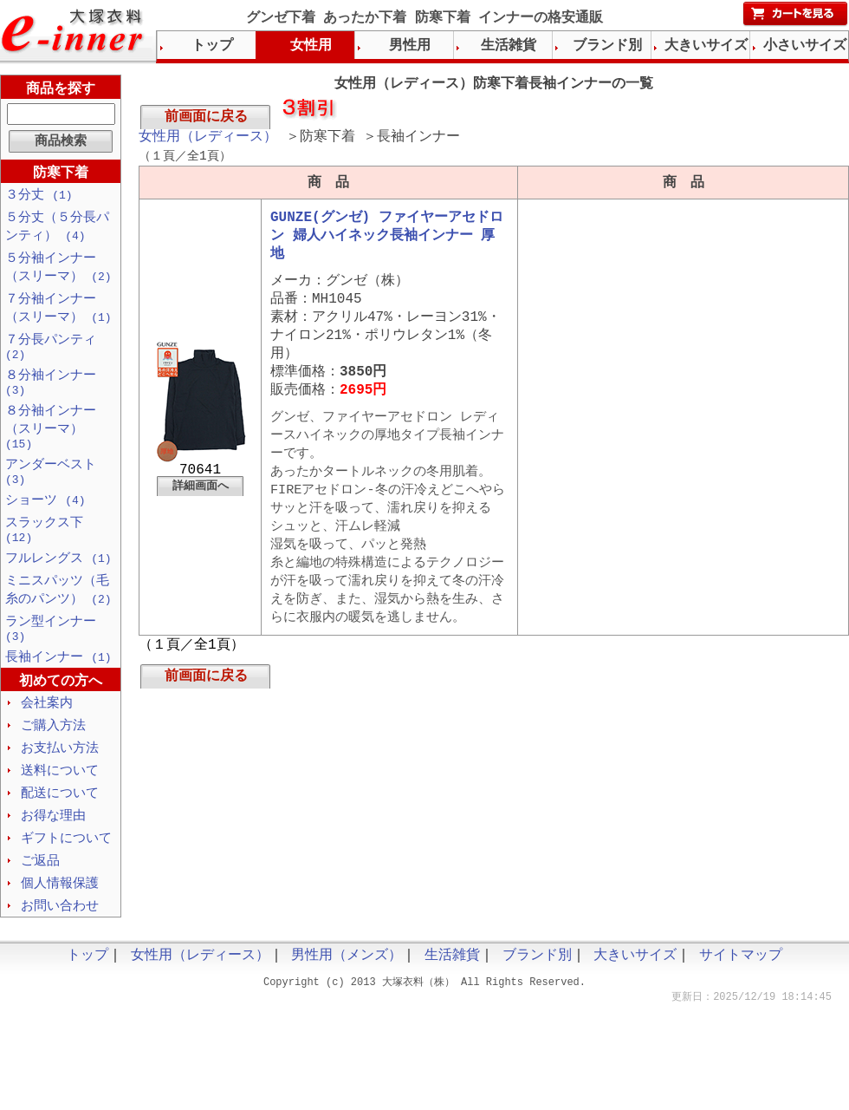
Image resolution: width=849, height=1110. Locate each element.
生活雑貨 (508, 46)
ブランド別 (607, 46)
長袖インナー (58, 689)
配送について (60, 830)
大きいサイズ (706, 46)
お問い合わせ (60, 947)
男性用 (410, 46)
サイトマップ (740, 998)
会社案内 (47, 736)
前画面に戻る (206, 118)
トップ (212, 46)
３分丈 (39, 196)
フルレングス (58, 584)
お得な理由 (53, 853)
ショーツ (45, 522)
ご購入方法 (53, 759)
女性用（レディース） (208, 140)
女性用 (311, 46)
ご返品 (40, 900)
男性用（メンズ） (346, 998)
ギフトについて (66, 876)
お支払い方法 (60, 783)
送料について (60, 806)
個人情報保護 (60, 923)
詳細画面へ (200, 509)
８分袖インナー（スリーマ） (50, 443)
